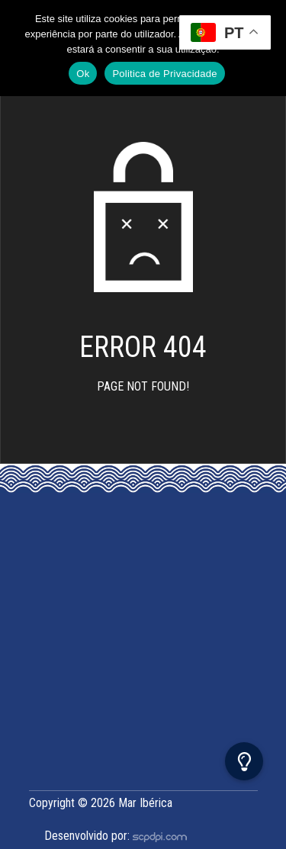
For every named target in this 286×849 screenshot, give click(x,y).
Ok (82, 73)
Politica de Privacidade (164, 73)
